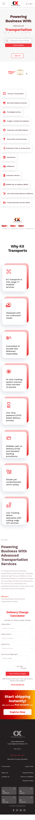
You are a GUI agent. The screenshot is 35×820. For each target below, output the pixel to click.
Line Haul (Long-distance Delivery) (17, 193)
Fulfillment (8, 166)
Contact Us (5, 777)
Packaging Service (11, 112)
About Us (5, 773)
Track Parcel (18, 45)
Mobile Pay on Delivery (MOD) (15, 184)
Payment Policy (28, 773)
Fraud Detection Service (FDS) (16, 202)
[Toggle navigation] (3, 3)
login (29, 4)
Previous (6, 72)
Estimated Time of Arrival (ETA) (16, 148)
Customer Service (11, 175)
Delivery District (6, 634)
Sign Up (17, 56)
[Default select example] (17, 628)
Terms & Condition (26, 777)
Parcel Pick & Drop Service (14, 139)
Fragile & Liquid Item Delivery (15, 121)
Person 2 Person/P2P (13, 94)
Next (28, 72)
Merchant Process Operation (17, 759)
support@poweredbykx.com (18, 744)
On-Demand (23, 667)
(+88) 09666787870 (17, 741)
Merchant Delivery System (14, 103)
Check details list (17, 684)
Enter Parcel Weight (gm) (9, 654)
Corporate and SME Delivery (15, 130)
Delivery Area (5, 644)
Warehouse (8, 157)
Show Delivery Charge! (17, 674)
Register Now (17, 712)
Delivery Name (5, 624)
